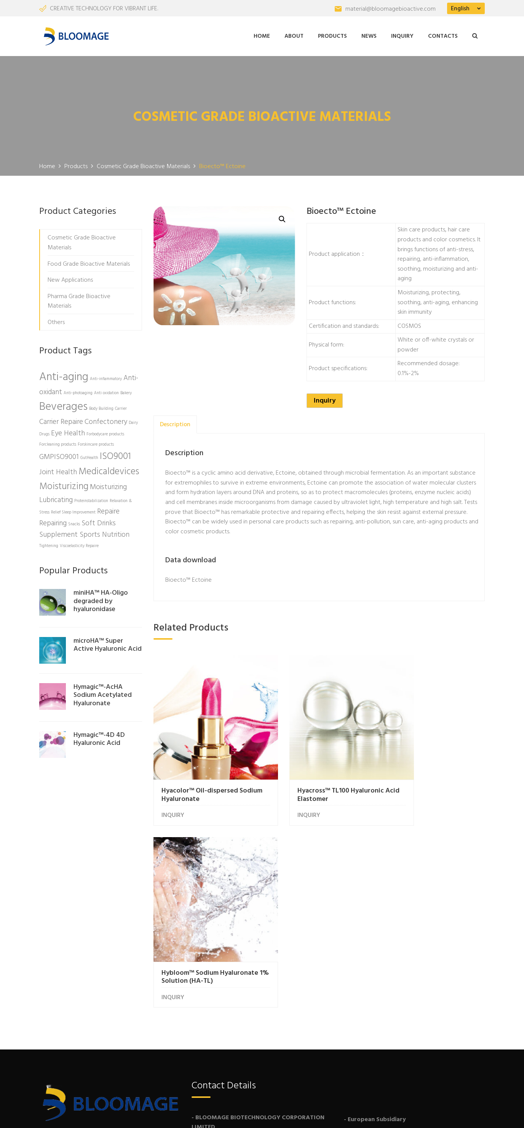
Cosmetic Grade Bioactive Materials (82, 242)
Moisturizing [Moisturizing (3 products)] (63, 485)
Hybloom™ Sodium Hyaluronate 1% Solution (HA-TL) (428, 775)
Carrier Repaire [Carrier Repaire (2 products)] (61, 420)
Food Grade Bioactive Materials (89, 263)
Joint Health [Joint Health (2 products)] (58, 471)
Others (56, 321)
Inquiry (402, 35)
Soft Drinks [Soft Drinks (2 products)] (98, 522)
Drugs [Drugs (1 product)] (44, 433)
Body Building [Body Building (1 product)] (101, 407)
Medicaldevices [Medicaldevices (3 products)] (108, 470)
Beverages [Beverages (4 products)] (63, 405)
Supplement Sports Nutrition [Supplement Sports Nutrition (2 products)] (84, 533)
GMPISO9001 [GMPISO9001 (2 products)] (59, 455)
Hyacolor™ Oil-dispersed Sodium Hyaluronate (199, 771)
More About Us (71, 1017)
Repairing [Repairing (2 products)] (53, 522)
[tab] (175, 423)
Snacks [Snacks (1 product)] (74, 523)
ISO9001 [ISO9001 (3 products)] (115, 455)
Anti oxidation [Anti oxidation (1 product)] (106, 391)
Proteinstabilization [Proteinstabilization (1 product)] (91, 499)
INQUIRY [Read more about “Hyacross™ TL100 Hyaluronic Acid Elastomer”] (287, 792)
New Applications (70, 279)
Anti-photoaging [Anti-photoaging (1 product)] (78, 391)
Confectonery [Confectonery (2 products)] (106, 420)
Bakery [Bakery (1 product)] (126, 391)
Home (262, 35)
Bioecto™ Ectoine (188, 579)
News (369, 35)
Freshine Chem (165, 1114)
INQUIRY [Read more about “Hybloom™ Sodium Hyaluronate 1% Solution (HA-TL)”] (401, 800)
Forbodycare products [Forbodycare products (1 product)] (105, 433)
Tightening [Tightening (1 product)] (48, 544)
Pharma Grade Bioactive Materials (79, 300)
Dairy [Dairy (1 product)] (133, 421)
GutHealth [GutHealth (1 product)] (89, 456)
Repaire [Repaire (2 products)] (108, 510)
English (460, 9)
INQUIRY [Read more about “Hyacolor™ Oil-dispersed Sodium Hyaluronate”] (172, 792)
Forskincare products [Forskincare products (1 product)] (96, 443)
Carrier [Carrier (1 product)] (121, 407)
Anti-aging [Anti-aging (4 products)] (63, 376)
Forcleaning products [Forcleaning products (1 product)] (57, 443)
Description (175, 423)
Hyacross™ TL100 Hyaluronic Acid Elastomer (319, 771)
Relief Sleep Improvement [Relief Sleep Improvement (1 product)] (73, 511)
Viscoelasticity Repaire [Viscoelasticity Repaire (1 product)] (79, 544)
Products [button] (332, 35)
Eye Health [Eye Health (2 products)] (68, 432)
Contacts (443, 35)
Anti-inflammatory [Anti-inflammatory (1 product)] (106, 378)
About (294, 35)
